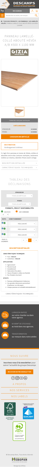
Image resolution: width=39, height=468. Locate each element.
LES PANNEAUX (23, 21)
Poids (19, 201)
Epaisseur (19, 192)
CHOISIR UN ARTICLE (19, 136)
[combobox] (19, 195)
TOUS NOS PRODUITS (10, 21)
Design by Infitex (19, 466)
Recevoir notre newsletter (19, 372)
